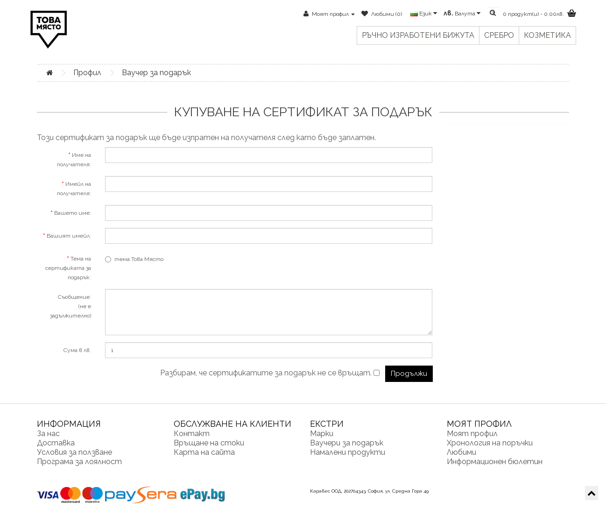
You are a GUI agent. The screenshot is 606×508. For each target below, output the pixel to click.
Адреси (462, 211)
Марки (321, 433)
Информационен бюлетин (489, 350)
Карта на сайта (204, 452)
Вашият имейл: (69, 236)
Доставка (56, 442)
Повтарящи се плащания (487, 280)
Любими (463, 229)
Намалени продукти (347, 452)
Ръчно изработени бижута (418, 35)
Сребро (499, 35)
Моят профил (471, 194)
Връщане (465, 315)
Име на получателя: (74, 160)
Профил (87, 72)
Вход (459, 142)
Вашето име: (72, 213)
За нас (48, 433)
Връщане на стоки (209, 442)
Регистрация (470, 160)
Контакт (192, 433)
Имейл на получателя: (74, 189)
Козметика (547, 35)
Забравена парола (478, 177)
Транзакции (468, 332)
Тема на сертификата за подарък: (68, 268)
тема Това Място (134, 259)
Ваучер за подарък (156, 72)
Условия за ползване (74, 452)
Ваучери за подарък (346, 442)
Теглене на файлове (480, 263)
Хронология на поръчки (486, 246)
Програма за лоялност (79, 461)
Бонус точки (469, 298)
